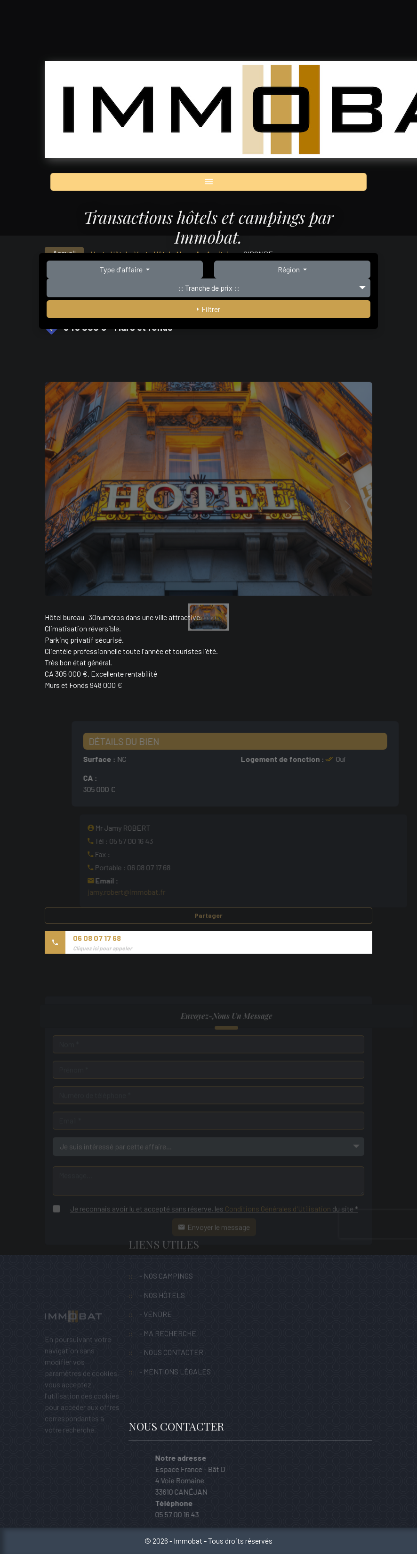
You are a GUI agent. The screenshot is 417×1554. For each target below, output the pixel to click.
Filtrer (208, 308)
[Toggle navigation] (208, 182)
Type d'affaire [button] (122, 269)
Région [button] (289, 269)
